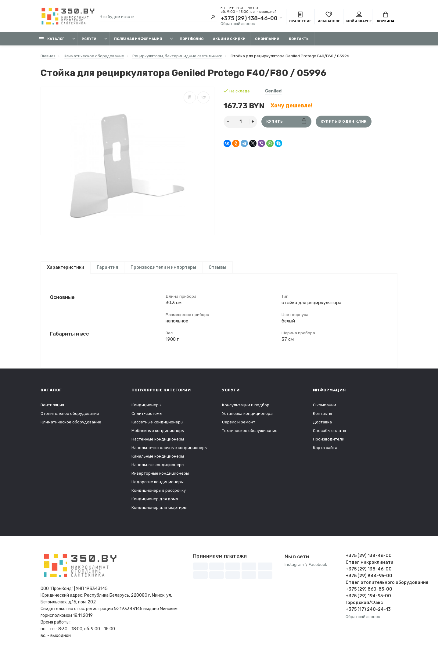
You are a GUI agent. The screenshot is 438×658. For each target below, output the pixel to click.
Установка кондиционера (247, 416)
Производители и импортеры (163, 267)
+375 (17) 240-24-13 (368, 612)
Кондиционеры (146, 408)
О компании (267, 39)
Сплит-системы (146, 416)
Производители (328, 442)
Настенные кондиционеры (157, 442)
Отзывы (217, 267)
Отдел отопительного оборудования (371, 585)
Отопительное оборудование (70, 416)
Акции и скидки (229, 39)
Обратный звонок (238, 23)
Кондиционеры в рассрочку (158, 493)
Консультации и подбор (245, 408)
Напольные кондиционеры (157, 468)
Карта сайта (325, 450)
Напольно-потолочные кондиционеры (169, 450)
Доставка (322, 425)
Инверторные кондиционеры (160, 476)
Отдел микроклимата (369, 565)
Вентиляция (52, 408)
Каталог (51, 39)
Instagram (294, 568)
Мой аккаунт (359, 17)
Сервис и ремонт (238, 425)
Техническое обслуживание (250, 433)
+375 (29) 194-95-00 (368, 599)
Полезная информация (138, 39)
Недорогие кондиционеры (157, 485)
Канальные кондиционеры (157, 459)
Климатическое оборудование (71, 425)
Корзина (385, 17)
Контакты (299, 39)
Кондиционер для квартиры (159, 510)
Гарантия (107, 267)
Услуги (89, 39)
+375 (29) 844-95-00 (369, 578)
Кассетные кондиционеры (157, 425)
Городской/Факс (364, 605)
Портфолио (191, 39)
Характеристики (65, 267)
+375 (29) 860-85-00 (369, 592)
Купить (286, 121)
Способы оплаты (329, 433)
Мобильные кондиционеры (158, 433)
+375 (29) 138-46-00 (249, 18)
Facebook (318, 568)
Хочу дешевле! (291, 105)
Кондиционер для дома (154, 502)
